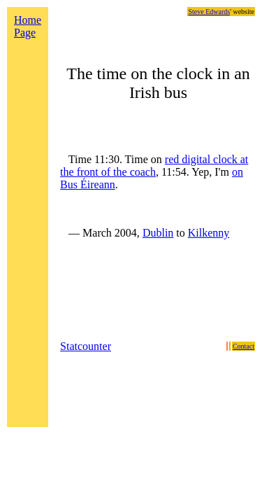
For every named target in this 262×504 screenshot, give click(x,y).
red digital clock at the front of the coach (154, 165)
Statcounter (85, 346)
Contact (243, 346)
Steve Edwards (209, 11)
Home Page (27, 26)
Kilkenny (209, 233)
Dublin (158, 233)
